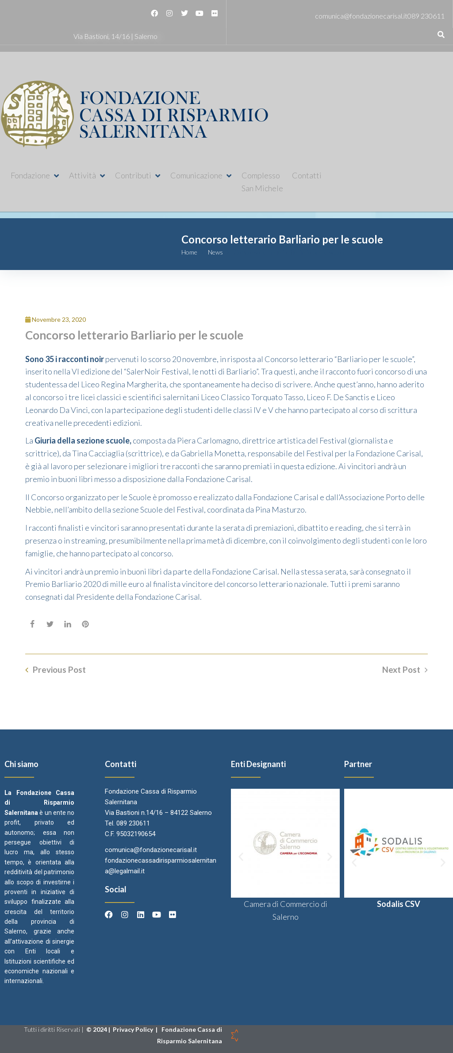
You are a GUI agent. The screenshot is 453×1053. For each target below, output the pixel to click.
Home (189, 252)
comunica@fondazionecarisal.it (361, 16)
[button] (35, 175)
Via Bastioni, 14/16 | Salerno (115, 36)
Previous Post (59, 669)
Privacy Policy (133, 1029)
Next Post (401, 669)
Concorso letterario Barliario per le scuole (134, 335)
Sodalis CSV (398, 904)
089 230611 (426, 16)
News (215, 252)
